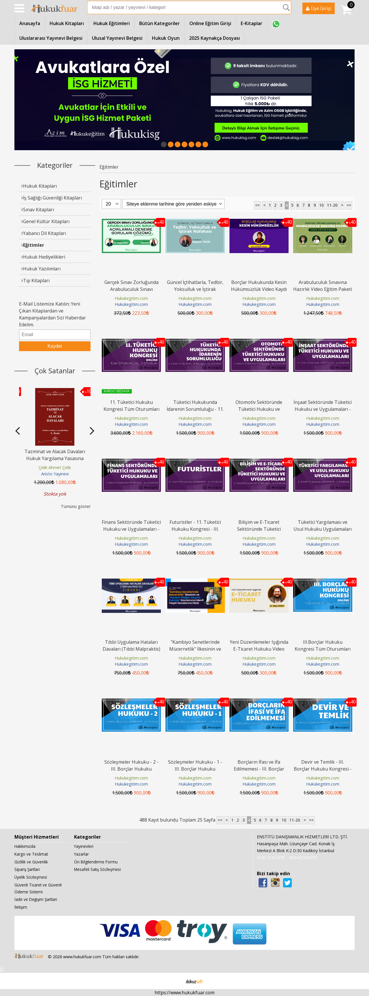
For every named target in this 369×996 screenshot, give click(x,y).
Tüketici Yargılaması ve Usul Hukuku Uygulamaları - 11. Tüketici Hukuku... (322, 529)
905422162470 (303, 857)
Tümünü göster (76, 506)
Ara (286, 7)
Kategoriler (55, 165)
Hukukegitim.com (131, 298)
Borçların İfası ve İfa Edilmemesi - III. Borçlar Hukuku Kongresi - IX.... (259, 769)
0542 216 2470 (271, 857)
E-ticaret (175, 981)
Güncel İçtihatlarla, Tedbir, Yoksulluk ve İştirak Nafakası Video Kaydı (195, 289)
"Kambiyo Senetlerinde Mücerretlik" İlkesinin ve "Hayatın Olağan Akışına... (195, 649)
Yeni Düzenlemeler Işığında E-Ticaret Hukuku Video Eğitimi (259, 649)
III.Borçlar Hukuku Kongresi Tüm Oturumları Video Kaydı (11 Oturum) (323, 649)
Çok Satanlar (55, 370)
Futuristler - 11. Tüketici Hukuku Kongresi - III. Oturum (195, 529)
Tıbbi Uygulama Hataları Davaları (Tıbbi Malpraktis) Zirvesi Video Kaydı (131, 649)
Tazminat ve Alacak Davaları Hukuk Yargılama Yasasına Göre (55, 458)
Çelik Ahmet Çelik (55, 467)
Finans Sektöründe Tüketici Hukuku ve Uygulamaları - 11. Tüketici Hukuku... (131, 529)
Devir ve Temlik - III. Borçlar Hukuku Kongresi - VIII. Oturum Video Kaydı (323, 769)
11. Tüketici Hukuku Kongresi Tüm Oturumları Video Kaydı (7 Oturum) (131, 409)
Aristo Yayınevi (55, 474)
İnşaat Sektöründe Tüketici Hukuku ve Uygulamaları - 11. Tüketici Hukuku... (322, 409)
